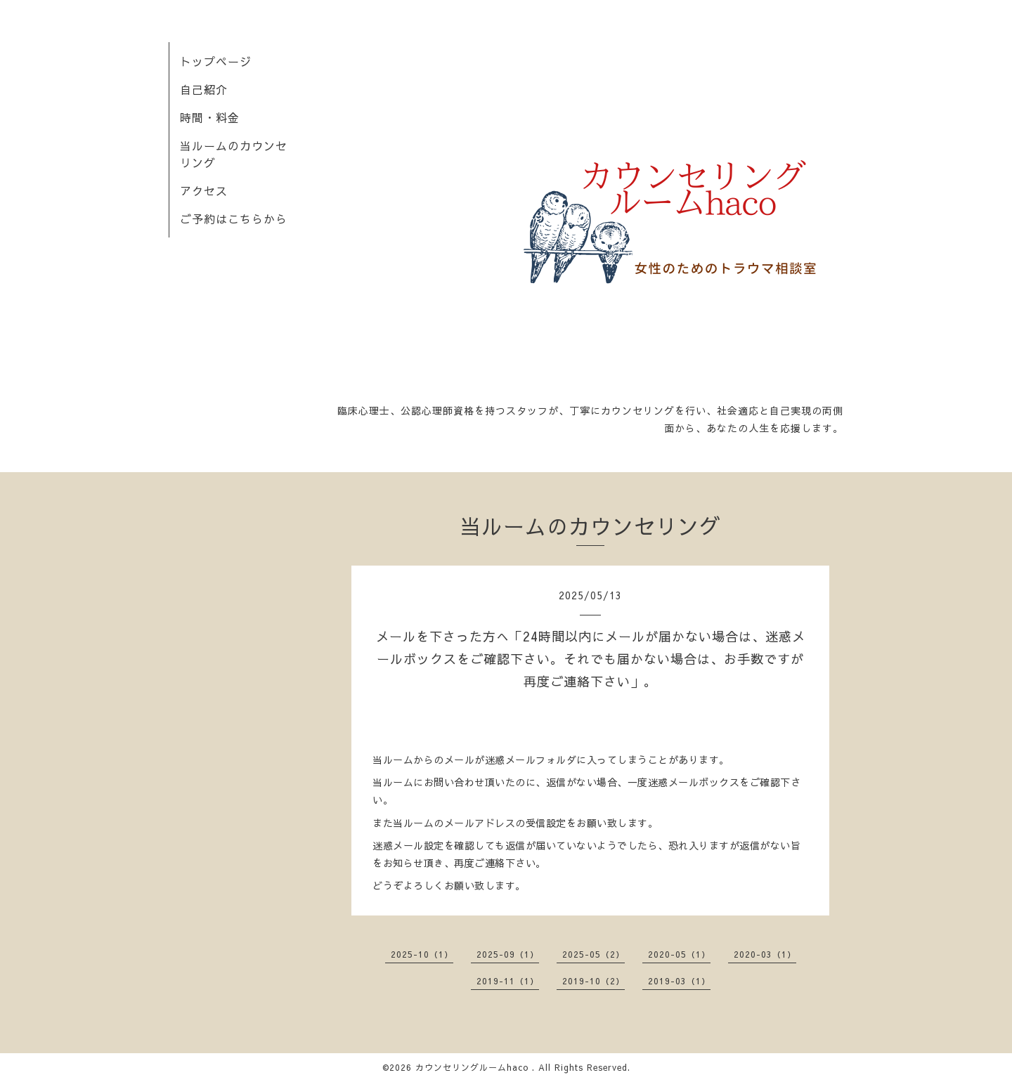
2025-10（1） (422, 954)
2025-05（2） (593, 954)
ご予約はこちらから (233, 218)
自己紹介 (204, 89)
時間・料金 (210, 117)
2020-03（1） (765, 954)
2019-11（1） (507, 980)
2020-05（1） (679, 954)
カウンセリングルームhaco (473, 1067)
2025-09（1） (507, 954)
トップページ (216, 61)
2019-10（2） (593, 980)
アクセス (204, 190)
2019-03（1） (679, 980)
